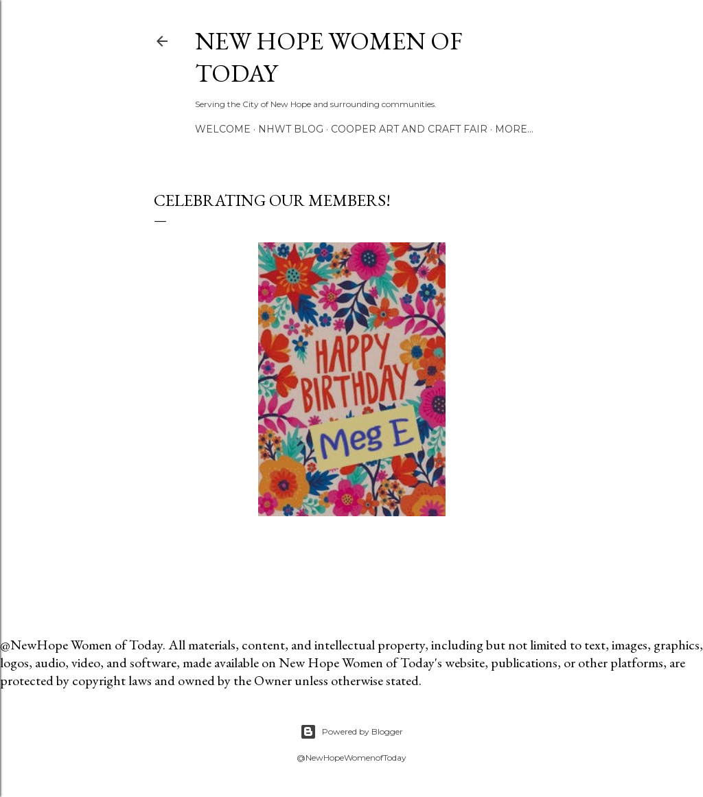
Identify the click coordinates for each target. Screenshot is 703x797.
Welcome (223, 129)
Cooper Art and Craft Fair (409, 129)
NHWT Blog (290, 129)
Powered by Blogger (351, 732)
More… (514, 129)
